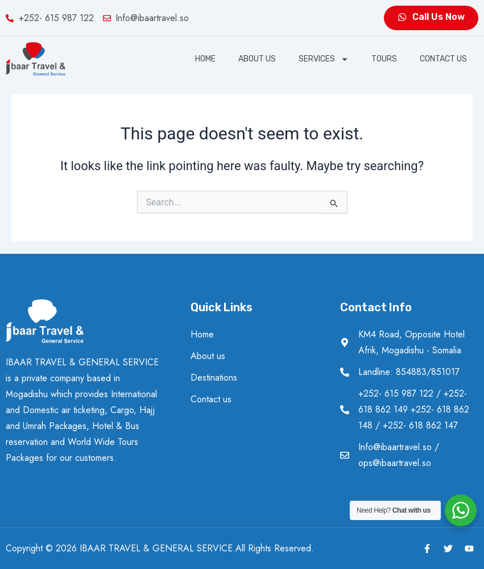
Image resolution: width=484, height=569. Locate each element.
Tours (384, 59)
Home (205, 59)
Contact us (443, 59)
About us (257, 59)
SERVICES (324, 59)
